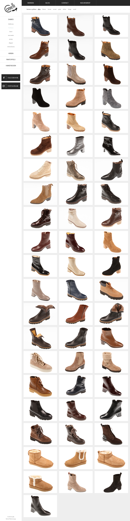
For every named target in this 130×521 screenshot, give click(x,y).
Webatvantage (12, 519)
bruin (49, 9)
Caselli (11, 7)
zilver (64, 9)
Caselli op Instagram (10, 85)
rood (74, 9)
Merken (30, 3)
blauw (44, 9)
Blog (48, 3)
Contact (65, 3)
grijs (59, 9)
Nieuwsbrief (85, 3)
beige (69, 9)
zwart (55, 9)
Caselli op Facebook (10, 77)
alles (39, 9)
